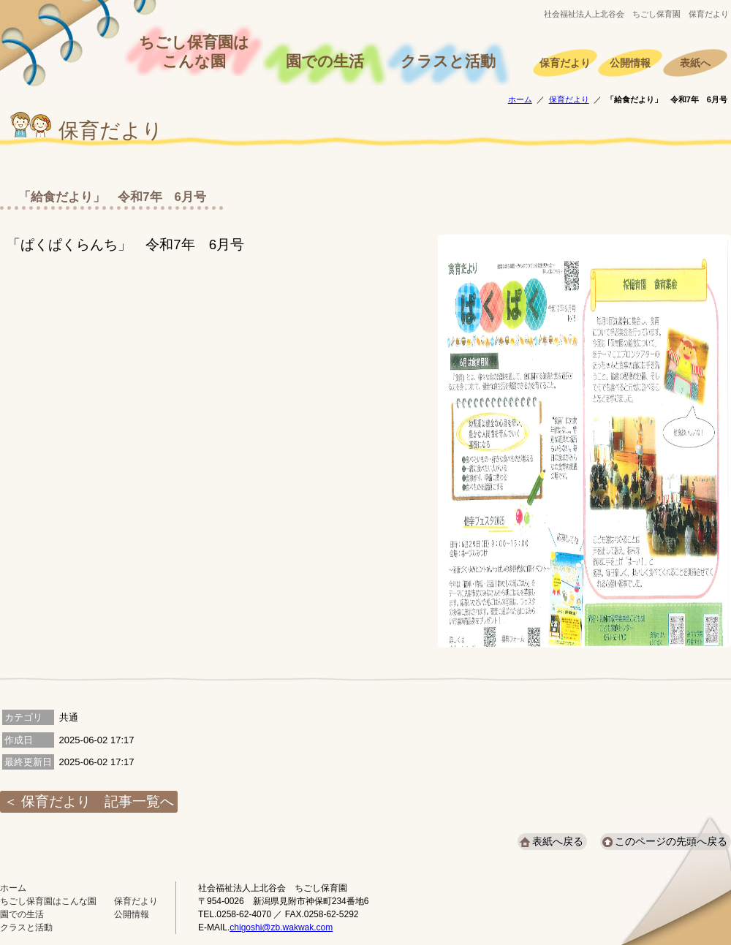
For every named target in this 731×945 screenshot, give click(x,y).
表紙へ (695, 63)
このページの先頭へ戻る (671, 841)
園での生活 (325, 61)
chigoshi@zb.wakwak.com (281, 927)
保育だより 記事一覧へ (97, 801)
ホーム (520, 99)
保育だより (565, 63)
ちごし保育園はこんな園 (194, 52)
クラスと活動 (448, 61)
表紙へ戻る (557, 841)
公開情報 (630, 63)
